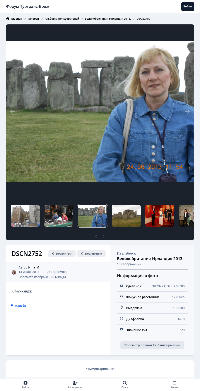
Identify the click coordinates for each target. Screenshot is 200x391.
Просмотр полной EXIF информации (152, 345)
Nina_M (33, 267)
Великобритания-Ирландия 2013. (150, 258)
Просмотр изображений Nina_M (42, 277)
